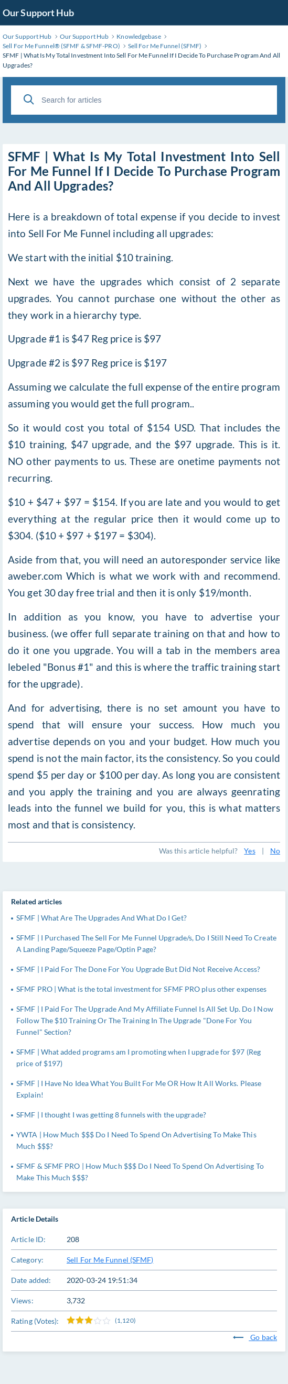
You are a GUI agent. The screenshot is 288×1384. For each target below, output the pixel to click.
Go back (255, 1337)
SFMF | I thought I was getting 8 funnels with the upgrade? (111, 1114)
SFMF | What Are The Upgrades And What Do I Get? (101, 917)
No (275, 850)
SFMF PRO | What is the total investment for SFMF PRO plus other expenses (141, 988)
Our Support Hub (38, 12)
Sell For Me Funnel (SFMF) (110, 1259)
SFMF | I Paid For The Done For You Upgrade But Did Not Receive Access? (138, 969)
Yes (249, 850)
